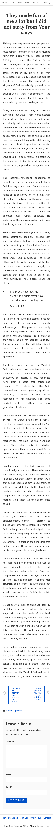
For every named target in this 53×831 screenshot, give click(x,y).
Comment (11, 741)
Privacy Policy (36, 817)
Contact (47, 817)
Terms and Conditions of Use (15, 817)
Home (5, 2)
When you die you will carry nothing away (37, 693)
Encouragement (20, 2)
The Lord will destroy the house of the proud (16, 694)
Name (9, 774)
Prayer (36, 2)
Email (9, 787)
